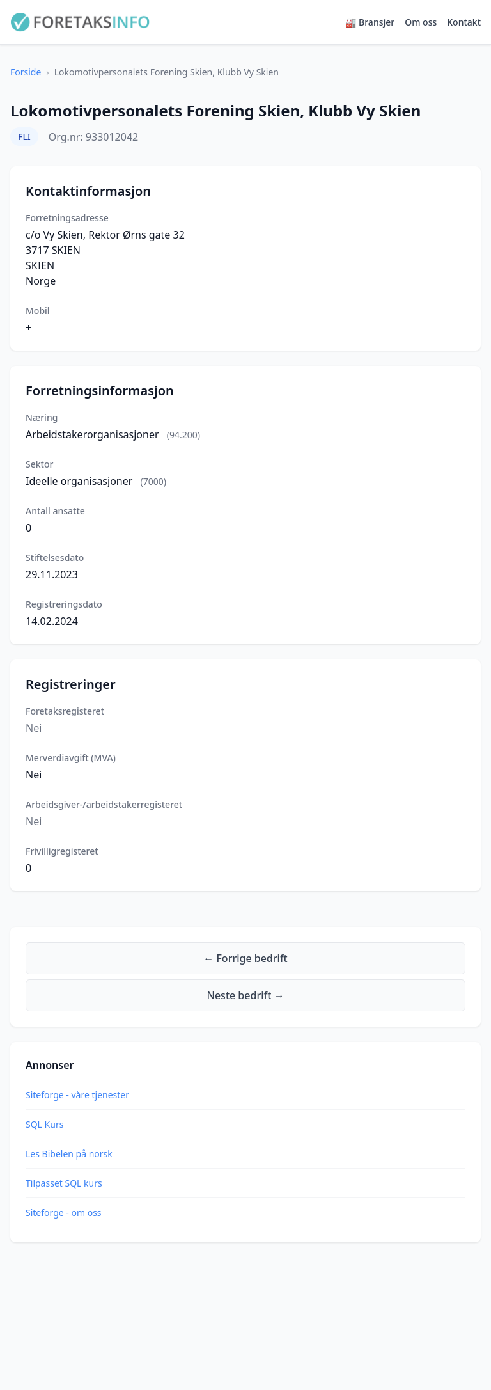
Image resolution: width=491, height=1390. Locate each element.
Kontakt (464, 22)
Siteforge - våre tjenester (77, 1095)
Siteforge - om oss (64, 1212)
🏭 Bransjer (369, 22)
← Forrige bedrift (245, 958)
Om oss (421, 22)
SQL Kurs (44, 1124)
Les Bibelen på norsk (69, 1154)
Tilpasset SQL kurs (64, 1183)
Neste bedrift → (245, 995)
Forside (25, 72)
